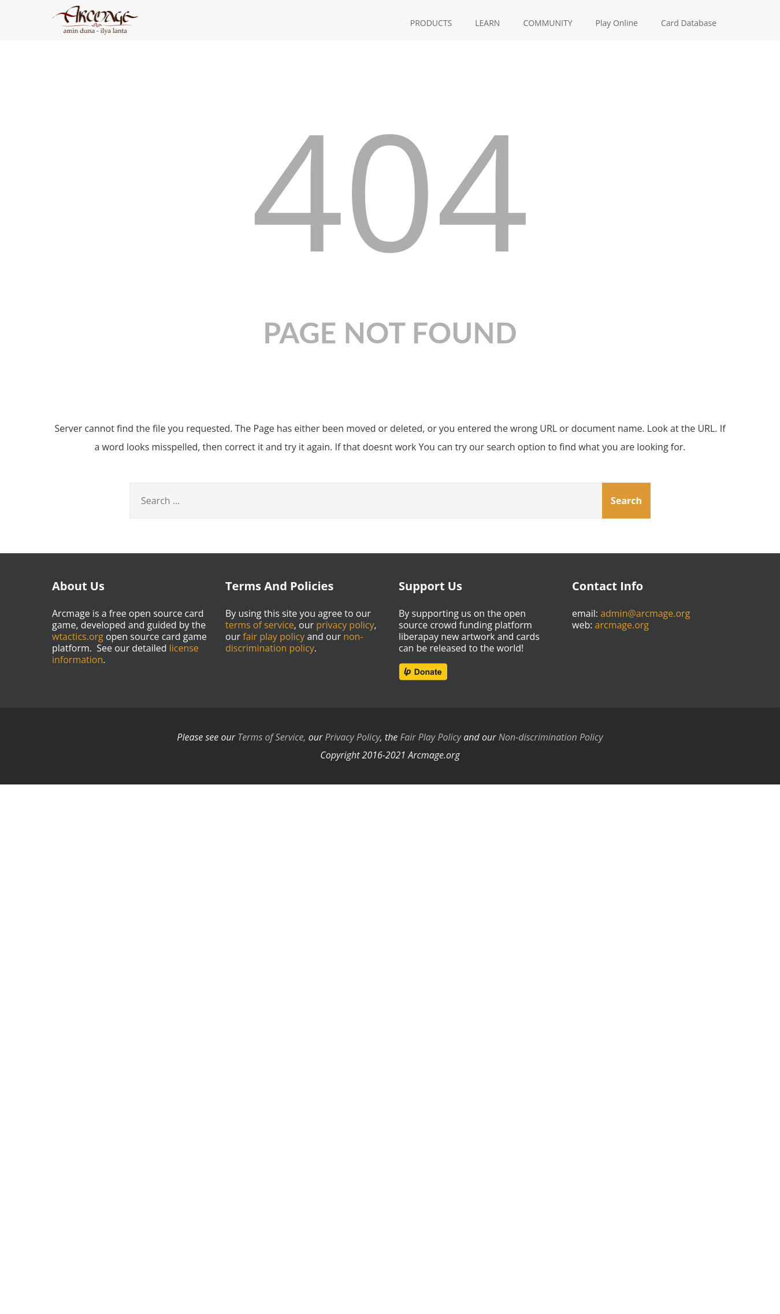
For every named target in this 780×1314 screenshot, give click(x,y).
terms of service (259, 625)
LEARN (487, 22)
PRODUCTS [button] (431, 22)
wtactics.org (77, 636)
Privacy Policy (352, 737)
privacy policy (345, 625)
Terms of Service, (271, 737)
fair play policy (273, 636)
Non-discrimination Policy (551, 737)
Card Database (688, 22)
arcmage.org (622, 625)
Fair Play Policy (431, 737)
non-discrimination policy (294, 642)
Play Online (617, 22)
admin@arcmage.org (645, 613)
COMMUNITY (547, 22)
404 (390, 189)
